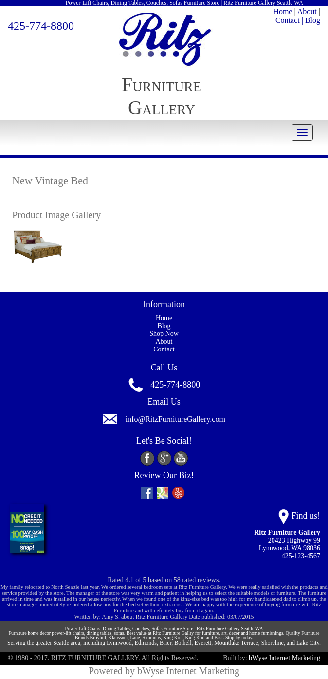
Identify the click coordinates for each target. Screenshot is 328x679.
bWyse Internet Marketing (284, 657)
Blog (312, 20)
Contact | (289, 20)
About (307, 11)
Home (282, 11)
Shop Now (164, 333)
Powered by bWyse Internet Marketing (164, 670)
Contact (164, 349)
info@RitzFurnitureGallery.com (175, 419)
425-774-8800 (41, 25)
